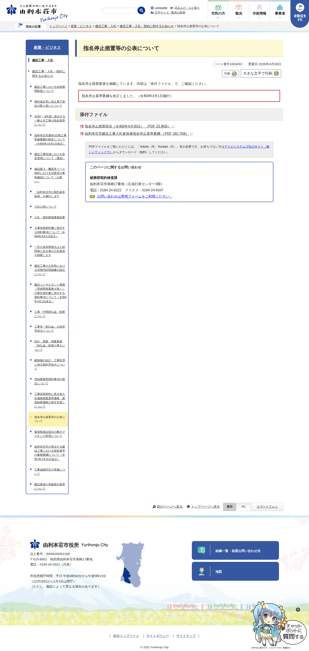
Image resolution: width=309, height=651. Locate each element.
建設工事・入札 (105, 26)
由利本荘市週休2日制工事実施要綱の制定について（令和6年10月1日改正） (50, 139)
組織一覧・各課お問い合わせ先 (238, 551)
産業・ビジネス (81, 26)
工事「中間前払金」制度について (49, 314)
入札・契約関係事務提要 (49, 217)
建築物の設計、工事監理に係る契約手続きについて (49, 364)
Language (161, 7)
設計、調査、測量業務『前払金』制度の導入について (49, 345)
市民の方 (218, 13)
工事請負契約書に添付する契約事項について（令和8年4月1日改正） (49, 232)
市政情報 (259, 13)
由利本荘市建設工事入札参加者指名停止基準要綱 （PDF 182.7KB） (139, 133)
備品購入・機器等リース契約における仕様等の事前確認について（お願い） (49, 175)
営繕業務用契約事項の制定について (49, 381)
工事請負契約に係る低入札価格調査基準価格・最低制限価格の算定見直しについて (49, 400)
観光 (238, 13)
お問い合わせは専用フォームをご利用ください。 (135, 196)
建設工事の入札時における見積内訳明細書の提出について (49, 270)
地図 (218, 571)
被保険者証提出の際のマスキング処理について (49, 434)
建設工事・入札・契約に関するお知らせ (147, 26)
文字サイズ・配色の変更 (170, 12)
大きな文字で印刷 (257, 73)
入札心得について (45, 206)
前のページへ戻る (170, 506)
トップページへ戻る (205, 506)
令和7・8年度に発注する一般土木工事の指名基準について (49, 120)
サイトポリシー (158, 636)
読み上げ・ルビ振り (187, 7)
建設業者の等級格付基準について (49, 486)
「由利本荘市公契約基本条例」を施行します (49, 194)
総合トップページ (126, 636)
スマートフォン (267, 506)
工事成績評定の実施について (49, 471)
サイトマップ (186, 636)
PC (244, 506)
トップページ (58, 26)
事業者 (280, 13)
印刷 (227, 73)
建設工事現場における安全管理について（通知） (49, 156)
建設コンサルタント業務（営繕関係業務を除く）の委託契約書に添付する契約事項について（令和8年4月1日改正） (50, 293)
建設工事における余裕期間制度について (49, 89)
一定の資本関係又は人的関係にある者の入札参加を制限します (49, 251)
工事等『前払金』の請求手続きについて (49, 328)
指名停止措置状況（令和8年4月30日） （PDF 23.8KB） (129, 126)
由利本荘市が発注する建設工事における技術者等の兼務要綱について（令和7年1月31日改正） (49, 453)
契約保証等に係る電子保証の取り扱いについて (49, 103)
